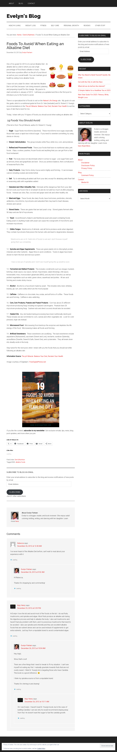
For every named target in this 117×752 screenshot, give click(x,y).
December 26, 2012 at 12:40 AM (29, 546)
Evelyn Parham (26, 569)
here (17, 521)
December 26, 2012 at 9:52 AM (32, 572)
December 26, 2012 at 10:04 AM (33, 648)
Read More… (86, 146)
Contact (81, 180)
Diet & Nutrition (20, 460)
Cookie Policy (41, 748)
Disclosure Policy (88, 165)
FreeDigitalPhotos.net (37, 362)
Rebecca (20, 543)
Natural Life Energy (50, 101)
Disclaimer (85, 163)
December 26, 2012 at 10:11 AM (37, 702)
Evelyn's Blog (24, 16)
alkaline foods (20, 462)
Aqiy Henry (21, 605)
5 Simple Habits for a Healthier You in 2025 (94, 90)
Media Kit (85, 182)
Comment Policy (87, 175)
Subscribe (14, 492)
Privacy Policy (86, 168)
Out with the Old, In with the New (90, 82)
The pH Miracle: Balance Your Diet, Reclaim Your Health (46, 106)
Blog (79, 172)
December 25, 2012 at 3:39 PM (29, 608)
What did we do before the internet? (91, 86)
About (80, 160)
